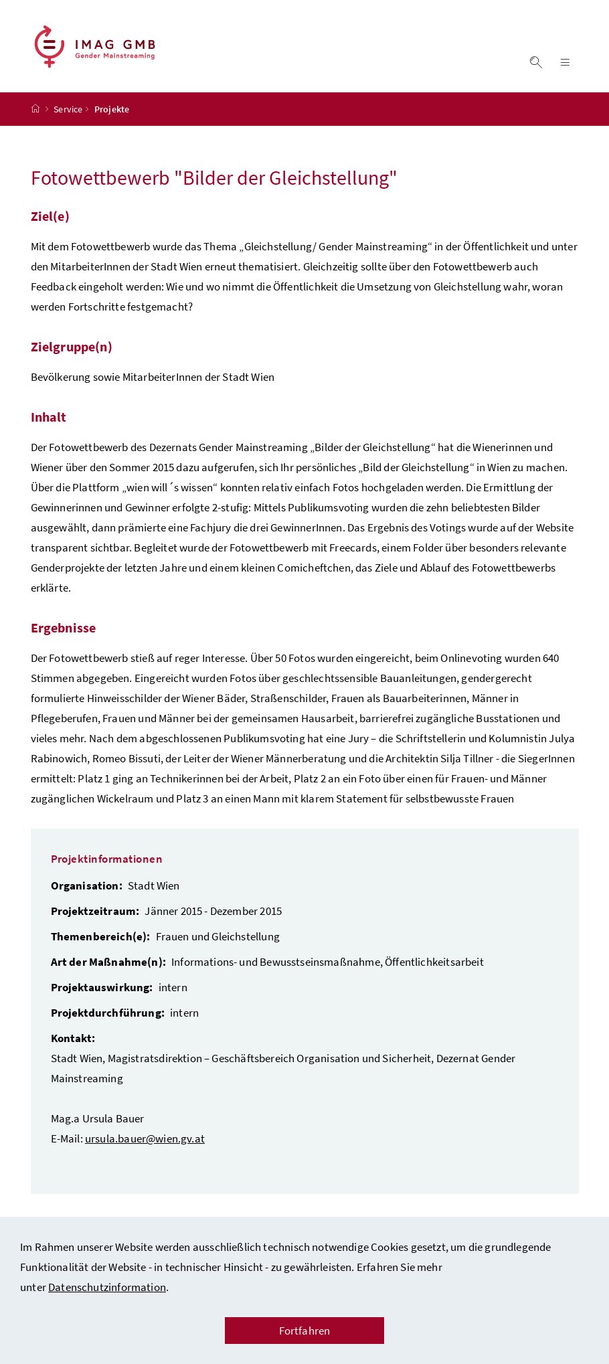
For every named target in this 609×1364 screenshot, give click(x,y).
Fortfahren (305, 1330)
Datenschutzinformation (107, 1287)
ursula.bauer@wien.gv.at (145, 1138)
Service (68, 109)
